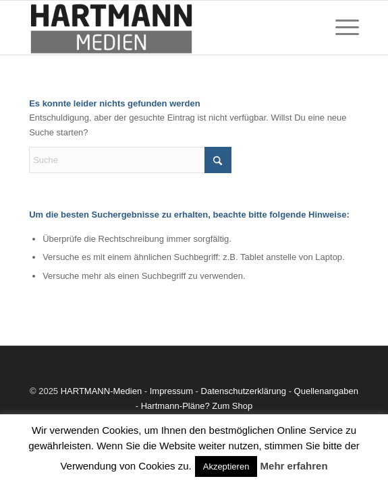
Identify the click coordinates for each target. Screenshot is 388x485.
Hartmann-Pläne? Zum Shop (196, 406)
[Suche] (130, 160)
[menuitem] (340, 28)
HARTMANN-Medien (101, 391)
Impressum (171, 391)
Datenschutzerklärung (243, 391)
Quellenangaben (326, 391)
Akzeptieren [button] (226, 466)
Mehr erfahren (294, 466)
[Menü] (340, 28)
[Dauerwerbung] (161, 28)
